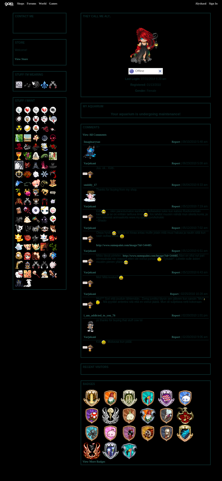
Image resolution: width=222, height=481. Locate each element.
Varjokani (90, 163)
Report (176, 141)
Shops (20, 3)
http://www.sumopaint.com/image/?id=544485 (124, 245)
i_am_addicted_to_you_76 (99, 315)
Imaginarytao (92, 141)
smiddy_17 (90, 184)
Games (53, 3)
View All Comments (95, 134)
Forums (31, 3)
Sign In (213, 3)
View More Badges (94, 461)
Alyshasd (200, 3)
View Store (21, 59)
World (42, 3)
